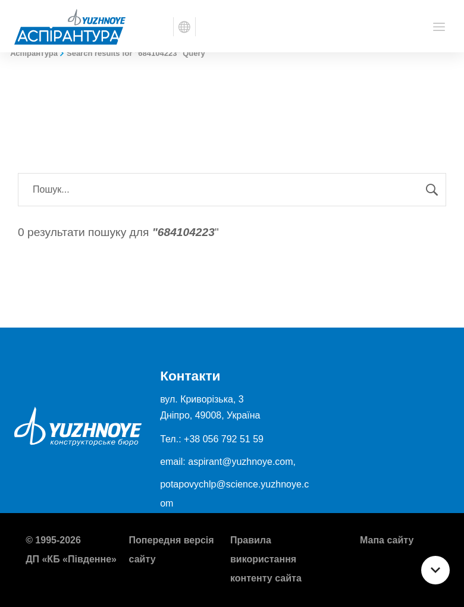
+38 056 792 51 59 (224, 439)
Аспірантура (34, 53)
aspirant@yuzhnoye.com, (242, 462)
